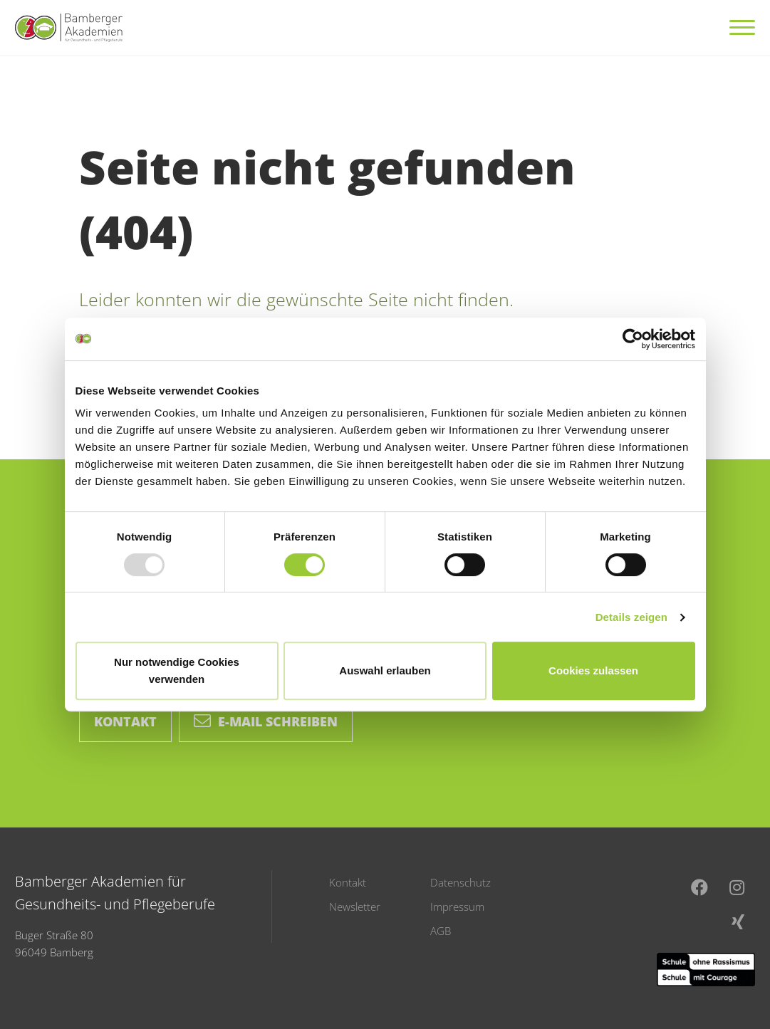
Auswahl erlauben (384, 670)
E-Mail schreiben (266, 721)
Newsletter (354, 906)
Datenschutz (460, 882)
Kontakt (125, 721)
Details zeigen (631, 617)
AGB (440, 931)
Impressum (457, 906)
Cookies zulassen (593, 670)
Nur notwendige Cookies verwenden (176, 670)
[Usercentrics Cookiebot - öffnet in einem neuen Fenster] (633, 339)
